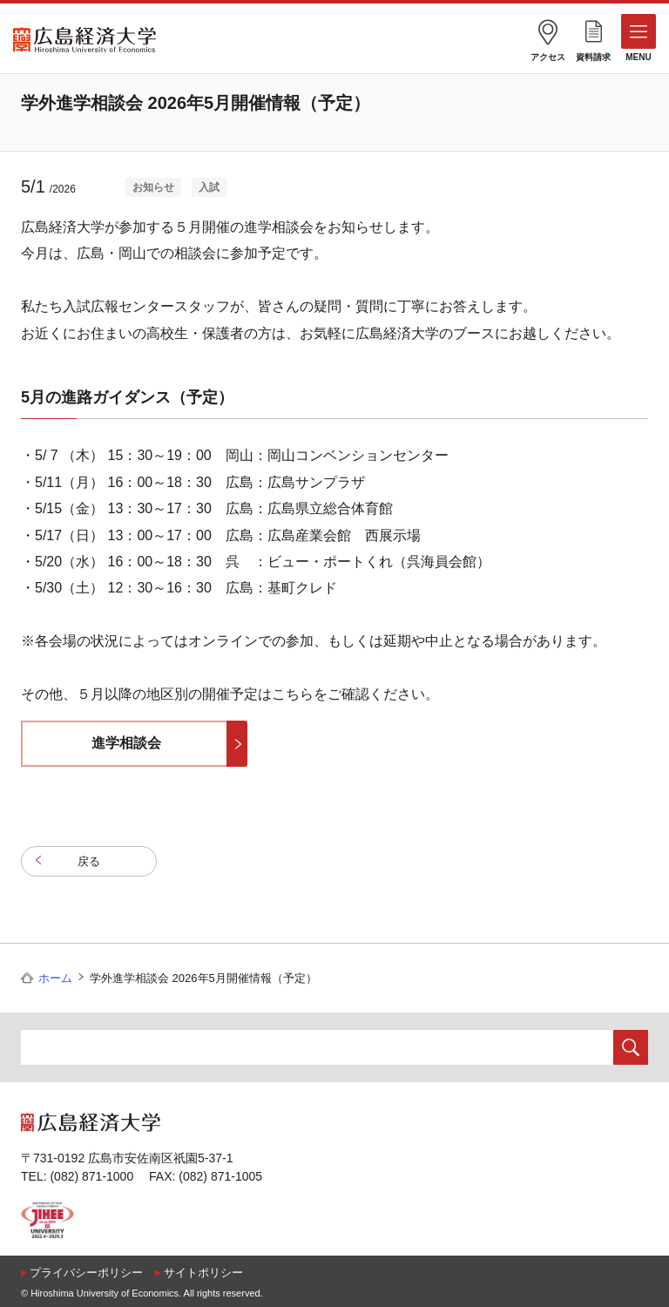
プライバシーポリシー (86, 1272)
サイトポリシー (203, 1272)
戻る (89, 861)
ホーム (55, 978)
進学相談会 (126, 742)
